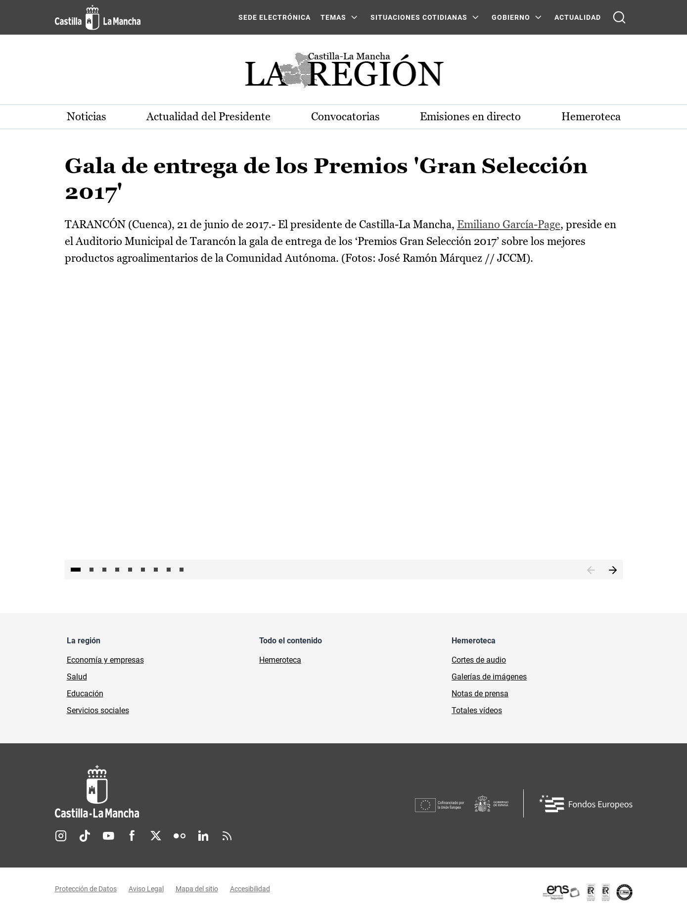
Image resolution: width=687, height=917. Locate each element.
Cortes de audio (479, 660)
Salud (77, 676)
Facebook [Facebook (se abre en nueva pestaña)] (132, 836)
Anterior (591, 571)
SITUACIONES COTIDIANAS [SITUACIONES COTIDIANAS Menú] (418, 17)
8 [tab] (169, 570)
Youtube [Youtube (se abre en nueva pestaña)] (108, 836)
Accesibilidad (250, 889)
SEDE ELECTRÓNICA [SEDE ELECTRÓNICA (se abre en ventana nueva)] (274, 17)
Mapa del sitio (197, 889)
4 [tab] (117, 570)
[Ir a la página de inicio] (97, 17)
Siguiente (613, 571)
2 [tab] (91, 570)
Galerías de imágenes (489, 676)
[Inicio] (189, 791)
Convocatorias (345, 116)
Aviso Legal (146, 889)
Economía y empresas (105, 660)
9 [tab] (181, 570)
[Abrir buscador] (619, 17)
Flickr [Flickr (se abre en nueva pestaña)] (179, 836)
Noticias (86, 116)
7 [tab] (156, 570)
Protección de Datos (86, 889)
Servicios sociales (98, 710)
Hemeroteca (591, 116)
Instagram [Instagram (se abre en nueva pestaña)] (61, 836)
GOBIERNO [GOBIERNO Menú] (511, 17)
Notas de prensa (480, 693)
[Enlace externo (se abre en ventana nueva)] (587, 892)
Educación (85, 693)
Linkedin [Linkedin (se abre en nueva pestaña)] (203, 836)
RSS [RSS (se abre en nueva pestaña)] (227, 836)
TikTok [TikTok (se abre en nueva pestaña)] (84, 836)
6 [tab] (143, 570)
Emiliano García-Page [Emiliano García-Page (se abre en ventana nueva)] (508, 224)
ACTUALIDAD (577, 17)
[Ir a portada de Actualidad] (343, 73)
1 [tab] (76, 570)
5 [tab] (130, 570)
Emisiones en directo (470, 116)
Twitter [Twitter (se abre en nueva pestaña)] (156, 836)
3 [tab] (104, 570)
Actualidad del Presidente (208, 116)
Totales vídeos (477, 710)
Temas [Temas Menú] (333, 17)
